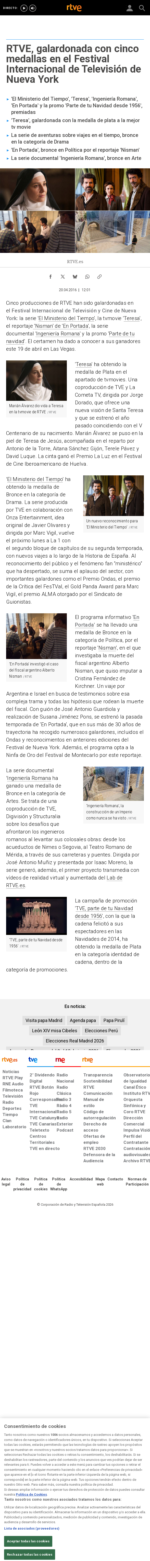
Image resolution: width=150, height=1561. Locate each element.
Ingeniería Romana (29, 778)
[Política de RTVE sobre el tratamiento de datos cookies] (41, 1184)
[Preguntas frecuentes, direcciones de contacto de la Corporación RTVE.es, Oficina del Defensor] (115, 1179)
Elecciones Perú (101, 1030)
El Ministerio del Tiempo (66, 318)
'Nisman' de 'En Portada (60, 326)
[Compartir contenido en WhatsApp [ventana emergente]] (87, 275)
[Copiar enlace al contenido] (99, 275)
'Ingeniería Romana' (58, 334)
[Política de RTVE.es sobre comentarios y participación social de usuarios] (137, 1182)
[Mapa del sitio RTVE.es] (100, 1182)
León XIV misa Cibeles (54, 1030)
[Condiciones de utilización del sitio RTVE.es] (6, 1182)
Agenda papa (83, 1020)
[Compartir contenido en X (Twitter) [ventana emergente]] (63, 275)
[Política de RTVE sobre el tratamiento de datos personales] (22, 1184)
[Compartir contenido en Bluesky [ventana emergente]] (75, 275)
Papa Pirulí (114, 1020)
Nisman (107, 648)
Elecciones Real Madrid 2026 (75, 1040)
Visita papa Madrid (44, 1020)
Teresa (132, 318)
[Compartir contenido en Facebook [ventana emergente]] (50, 275)
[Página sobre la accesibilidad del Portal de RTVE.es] (81, 1179)
